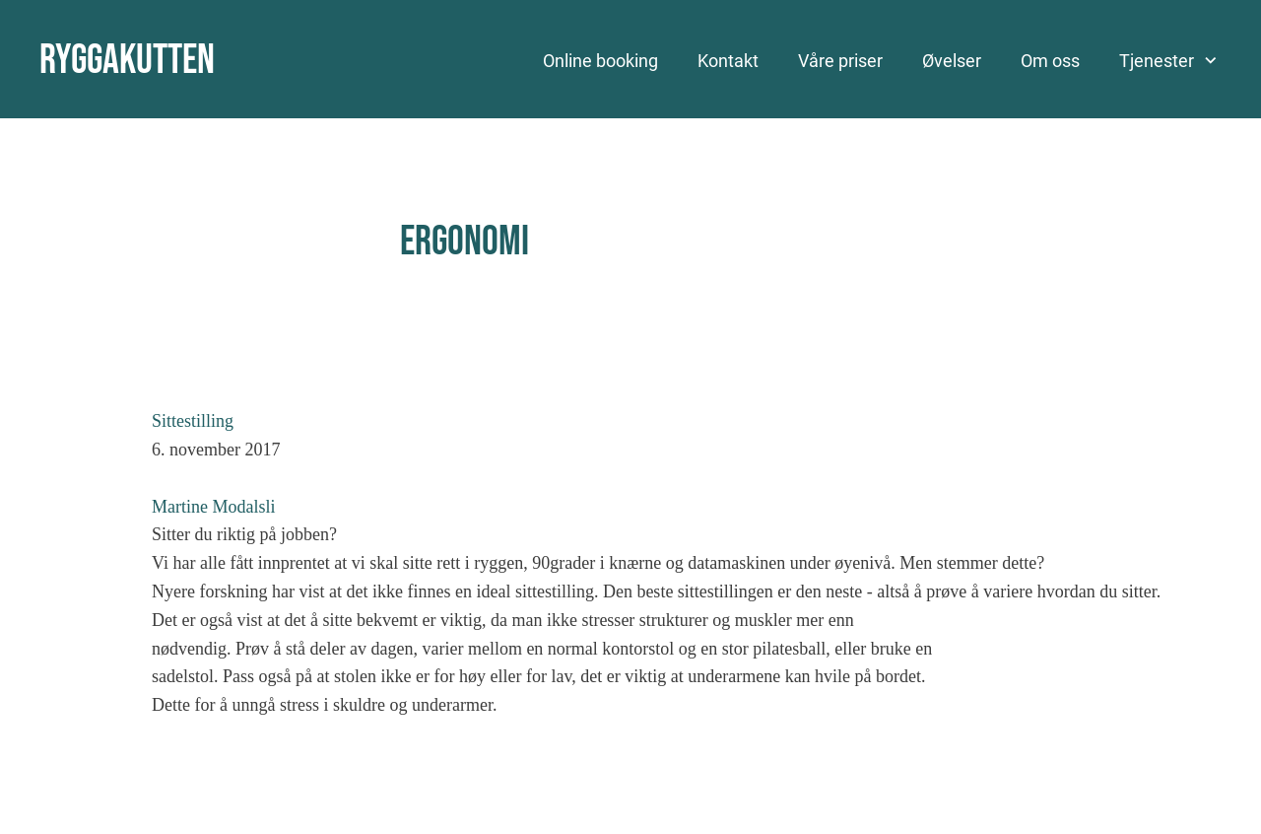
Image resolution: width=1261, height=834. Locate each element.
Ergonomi (464, 242)
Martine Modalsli (213, 507)
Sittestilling (192, 421)
